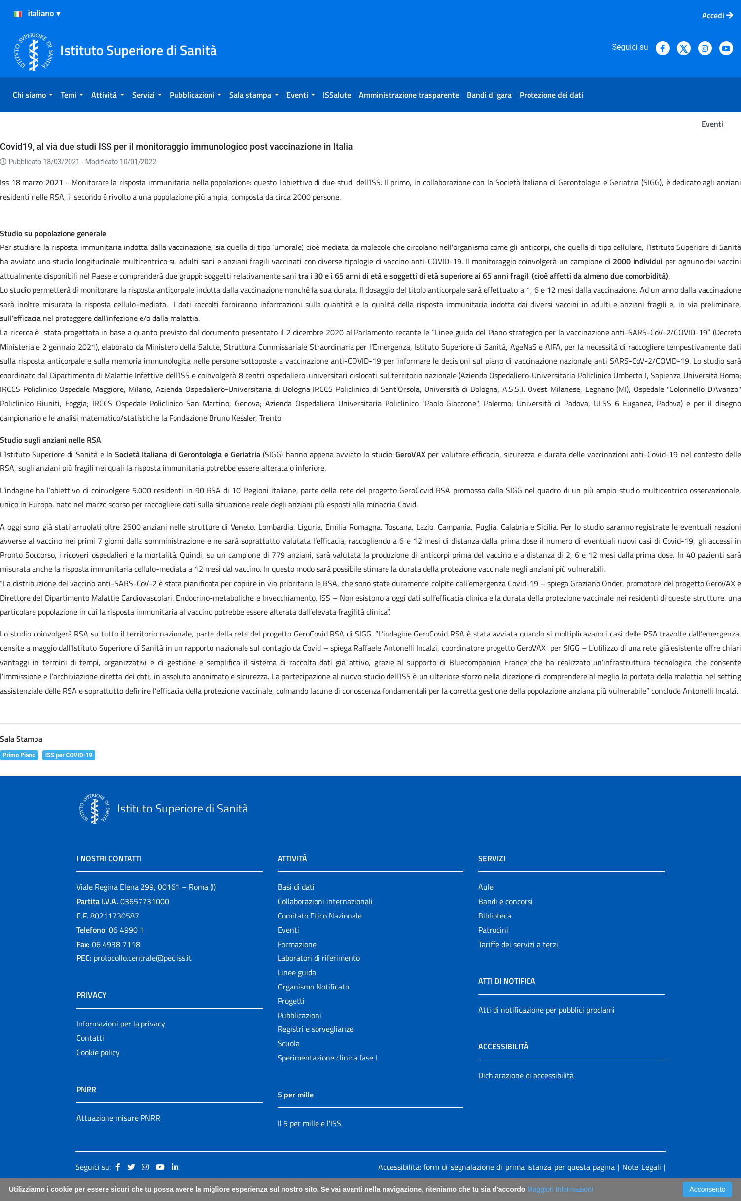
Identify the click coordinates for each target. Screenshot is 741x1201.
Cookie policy (98, 1052)
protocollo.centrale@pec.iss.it (143, 958)
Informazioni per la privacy (120, 1023)
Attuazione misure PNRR (118, 1118)
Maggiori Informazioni (560, 1189)
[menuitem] (33, 95)
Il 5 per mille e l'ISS (309, 1123)
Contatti (90, 1038)
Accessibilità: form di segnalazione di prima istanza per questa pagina (496, 1167)
